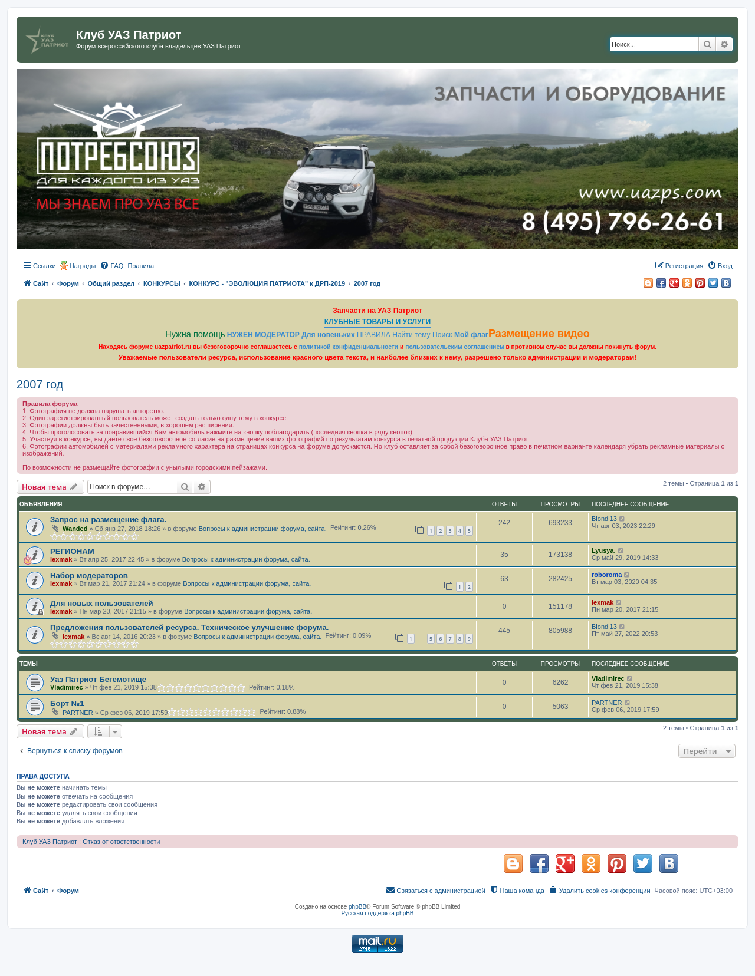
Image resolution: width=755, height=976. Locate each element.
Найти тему (411, 335)
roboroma (607, 574)
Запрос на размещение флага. (108, 519)
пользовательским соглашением (454, 347)
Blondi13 (604, 518)
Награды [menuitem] (83, 265)
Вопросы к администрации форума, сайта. (263, 528)
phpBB (357, 907)
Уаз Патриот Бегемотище (98, 679)
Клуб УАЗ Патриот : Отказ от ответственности (91, 841)
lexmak (61, 559)
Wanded (75, 528)
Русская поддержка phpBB (377, 913)
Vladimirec (66, 687)
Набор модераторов (89, 575)
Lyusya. (604, 550)
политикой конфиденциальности (349, 347)
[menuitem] (111, 266)
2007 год (40, 384)
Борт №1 (67, 703)
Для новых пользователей (101, 603)
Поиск (442, 335)
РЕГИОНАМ (72, 551)
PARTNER (78, 712)
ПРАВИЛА (373, 335)
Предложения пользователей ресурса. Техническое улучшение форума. (189, 627)
